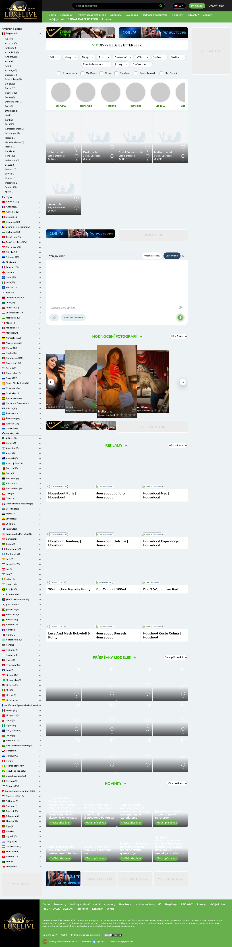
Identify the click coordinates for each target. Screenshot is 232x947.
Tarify (85, 57)
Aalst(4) (9, 38)
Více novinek (177, 783)
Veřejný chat (56, 19)
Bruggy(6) (10, 83)
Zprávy (207, 15)
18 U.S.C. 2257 (49, 935)
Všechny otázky (152, 255)
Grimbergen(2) (12, 133)
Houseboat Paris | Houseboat (62, 495)
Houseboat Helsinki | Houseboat (112, 543)
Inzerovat (107, 19)
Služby (175, 57)
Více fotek (179, 336)
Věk (52, 57)
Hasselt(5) (10, 137)
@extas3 (99, 942)
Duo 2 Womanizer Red (160, 589)
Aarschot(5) (11, 43)
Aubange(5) (11, 70)
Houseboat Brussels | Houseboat (112, 635)
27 (131, 152)
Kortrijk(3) (10, 155)
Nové (108, 73)
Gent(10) (9, 124)
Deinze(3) (10, 97)
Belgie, (50, 155)
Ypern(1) (9, 191)
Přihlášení (197, 5)
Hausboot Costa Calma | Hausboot (162, 635)
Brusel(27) (10, 88)
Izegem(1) (10, 146)
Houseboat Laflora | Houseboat (111, 495)
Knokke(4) (10, 151)
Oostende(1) (11, 182)
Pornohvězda (148, 73)
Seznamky (66, 15)
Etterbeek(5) (11, 110)
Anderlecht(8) (12, 52)
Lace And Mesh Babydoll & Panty (69, 635)
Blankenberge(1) (13, 79)
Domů (52, 15)
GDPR (64, 935)
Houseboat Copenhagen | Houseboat (162, 543)
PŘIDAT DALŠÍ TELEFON (83, 19)
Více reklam (178, 445)
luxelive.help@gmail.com (122, 941)
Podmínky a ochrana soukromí (85, 935)
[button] (51, 382)
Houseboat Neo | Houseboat (156, 495)
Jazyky (118, 64)
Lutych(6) (9, 173)
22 (55, 152)
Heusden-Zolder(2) (14, 142)
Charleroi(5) (11, 92)
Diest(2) (9, 106)
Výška (157, 57)
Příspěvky (177, 15)
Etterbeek (60, 155)
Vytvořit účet (216, 5)
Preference (139, 64)
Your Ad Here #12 (99, 878)
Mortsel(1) (10, 178)
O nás (110, 908)
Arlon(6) (9, 61)
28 (163, 152)
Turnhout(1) (11, 187)
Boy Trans (131, 15)
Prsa (101, 57)
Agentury (115, 15)
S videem (125, 73)
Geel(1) (9, 115)
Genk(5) (9, 119)
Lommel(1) (10, 169)
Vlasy (68, 57)
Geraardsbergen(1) (14, 128)
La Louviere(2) (12, 160)
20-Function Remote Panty (69, 589)
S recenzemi (70, 73)
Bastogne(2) (11, 74)
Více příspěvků (176, 657)
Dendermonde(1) (13, 101)
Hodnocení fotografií (154, 15)
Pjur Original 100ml (111, 589)
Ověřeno (91, 73)
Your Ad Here (22, 884)
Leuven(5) (10, 164)
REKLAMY (193, 15)
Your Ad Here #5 (153, 427)
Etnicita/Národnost (93, 64)
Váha (140, 57)
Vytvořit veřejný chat (73, 317)
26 (90, 152)
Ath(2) (8, 65)
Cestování (120, 57)
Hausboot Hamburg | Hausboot (64, 543)
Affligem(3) (10, 47)
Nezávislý (171, 73)
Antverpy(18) (11, 56)
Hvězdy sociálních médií (91, 15)
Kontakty (97, 908)
